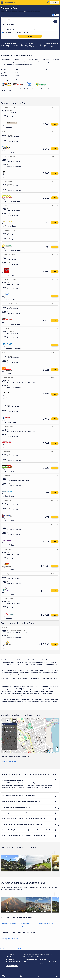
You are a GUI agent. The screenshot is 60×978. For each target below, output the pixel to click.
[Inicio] (23, 2)
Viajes (25, 961)
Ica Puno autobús (24, 923)
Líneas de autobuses (13, 961)
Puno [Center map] (54, 720)
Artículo (43, 959)
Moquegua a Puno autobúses (27, 926)
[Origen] (32, 20)
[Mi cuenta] (47, 2)
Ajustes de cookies (30, 959)
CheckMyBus (3, 948)
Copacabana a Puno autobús (9, 923)
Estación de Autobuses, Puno (9, 761)
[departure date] (18, 29)
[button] (46, 750)
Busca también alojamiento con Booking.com (15, 32)
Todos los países (12, 966)
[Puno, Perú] (32, 24)
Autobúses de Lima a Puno (8, 926)
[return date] (44, 29)
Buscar (54, 124)
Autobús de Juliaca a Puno (46, 923)
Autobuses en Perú (12, 948)
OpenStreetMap (50, 752)
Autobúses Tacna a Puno (45, 926)
